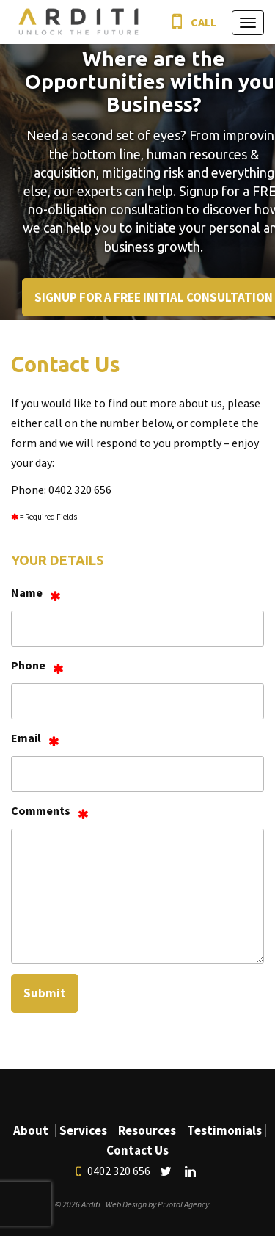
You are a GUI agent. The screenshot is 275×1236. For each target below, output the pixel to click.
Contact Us (137, 1150)
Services (83, 1130)
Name (27, 592)
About (30, 1130)
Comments (40, 810)
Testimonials (224, 1130)
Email (26, 737)
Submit (44, 993)
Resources (147, 1130)
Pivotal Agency (183, 1204)
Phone (28, 665)
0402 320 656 (113, 1171)
